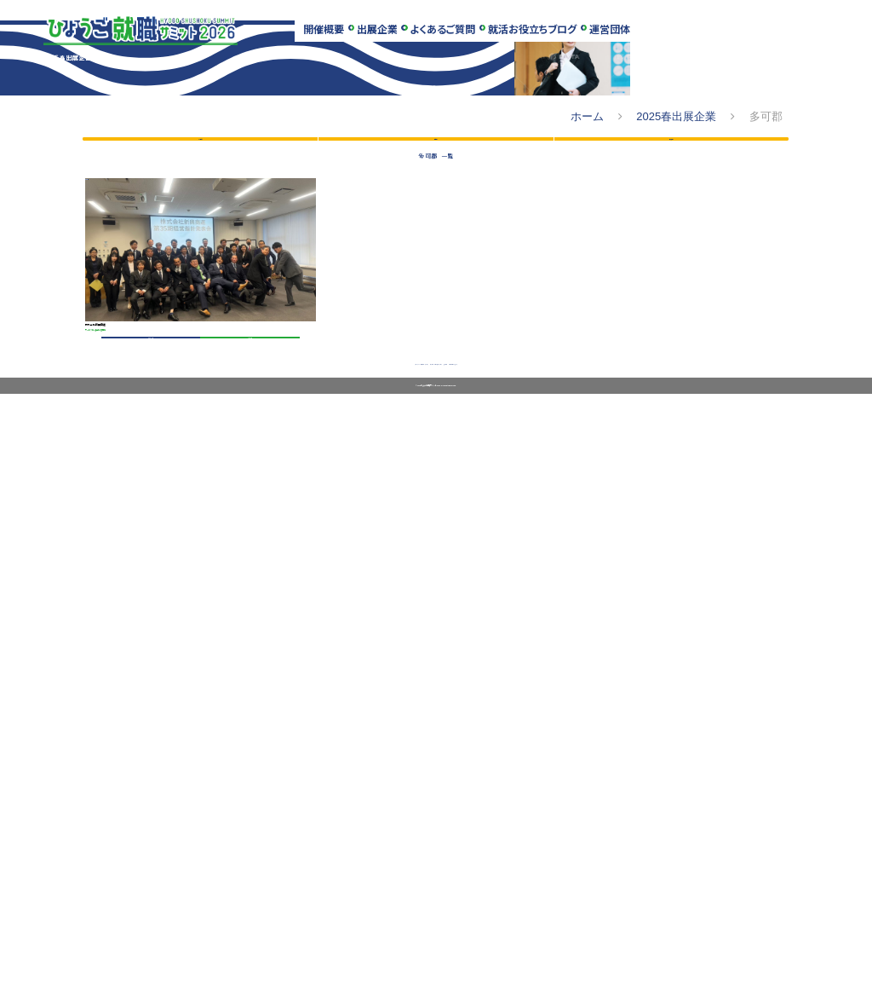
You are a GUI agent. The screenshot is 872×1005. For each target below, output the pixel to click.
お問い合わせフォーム (632, 956)
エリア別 (671, 496)
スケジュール (212, 956)
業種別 (436, 496)
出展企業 (381, 33)
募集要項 (239, 880)
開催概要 (325, 33)
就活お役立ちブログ (542, 33)
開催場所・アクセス (300, 956)
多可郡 (115, 663)
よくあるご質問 (450, 33)
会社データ (146, 880)
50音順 (200, 496)
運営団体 (622, 33)
